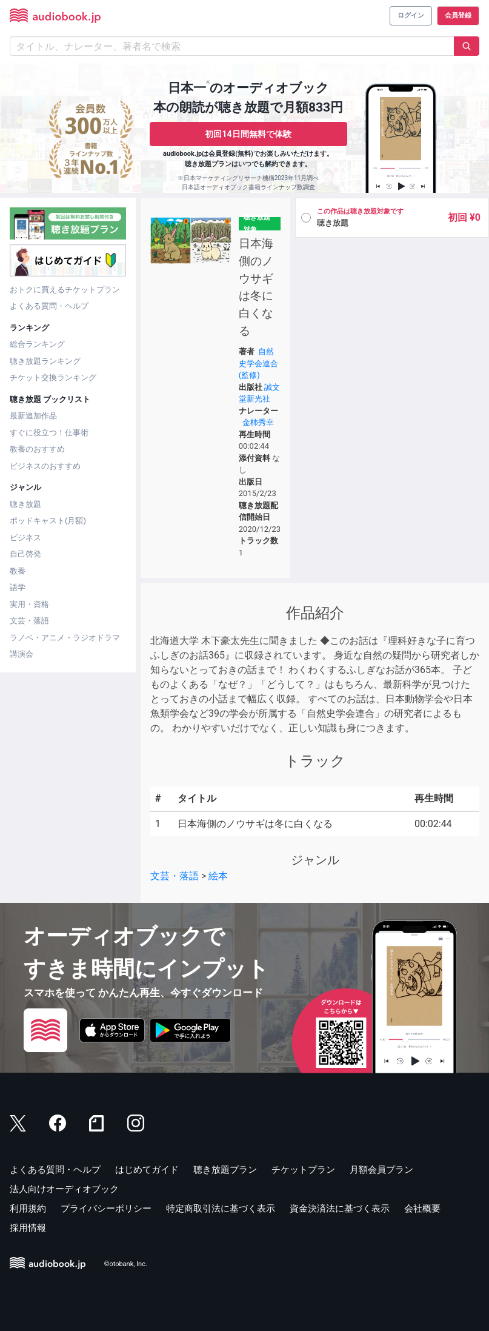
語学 (17, 587)
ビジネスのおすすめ (45, 466)
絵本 (218, 876)
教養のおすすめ (37, 449)
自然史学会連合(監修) (258, 363)
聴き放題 (25, 504)
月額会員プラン (381, 1169)
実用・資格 (29, 604)
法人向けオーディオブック (64, 1189)
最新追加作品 (33, 415)
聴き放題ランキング (45, 361)
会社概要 (422, 1208)
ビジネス (25, 537)
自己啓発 (25, 553)
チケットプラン (303, 1169)
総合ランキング (37, 344)
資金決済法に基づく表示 (340, 1208)
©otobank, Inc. (125, 1265)
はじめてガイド (147, 1169)
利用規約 (28, 1208)
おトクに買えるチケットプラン (65, 289)
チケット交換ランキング (53, 377)
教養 (17, 570)
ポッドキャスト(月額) (48, 520)
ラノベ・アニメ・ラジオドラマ (65, 637)
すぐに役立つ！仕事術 (49, 432)
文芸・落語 (29, 620)
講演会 (21, 654)
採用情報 (28, 1227)
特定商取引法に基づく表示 (220, 1208)
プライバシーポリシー (106, 1208)
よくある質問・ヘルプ (49, 305)
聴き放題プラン (225, 1169)
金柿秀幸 (258, 422)
